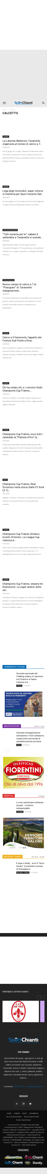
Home (5, 109)
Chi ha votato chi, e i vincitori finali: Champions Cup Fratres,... (23, 389)
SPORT (24, 1113)
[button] (4, 103)
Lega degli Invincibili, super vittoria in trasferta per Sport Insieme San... (23, 192)
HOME (9, 1113)
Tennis (19, 686)
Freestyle (41, 796)
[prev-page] (4, 750)
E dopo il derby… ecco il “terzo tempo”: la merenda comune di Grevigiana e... (30, 866)
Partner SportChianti (23, 1120)
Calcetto (5, 136)
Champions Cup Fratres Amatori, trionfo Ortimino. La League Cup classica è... (21, 537)
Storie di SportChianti (31, 1117)
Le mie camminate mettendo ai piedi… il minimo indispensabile (29, 805)
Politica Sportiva (8, 280)
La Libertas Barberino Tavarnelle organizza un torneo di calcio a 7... (22, 142)
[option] (23, 1013)
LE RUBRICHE (33, 1113)
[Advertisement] (23, 25)
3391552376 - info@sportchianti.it (28, 1086)
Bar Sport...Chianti (38, 857)
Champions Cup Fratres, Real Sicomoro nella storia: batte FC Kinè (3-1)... (23, 487)
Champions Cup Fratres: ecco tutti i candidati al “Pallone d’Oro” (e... (23, 436)
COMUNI (17, 1113)
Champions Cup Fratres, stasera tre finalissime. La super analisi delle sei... (23, 587)
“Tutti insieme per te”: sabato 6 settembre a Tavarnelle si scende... (23, 236)
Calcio (5, 480)
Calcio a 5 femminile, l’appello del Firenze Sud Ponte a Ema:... (22, 339)
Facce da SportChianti (10, 230)
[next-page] (8, 750)
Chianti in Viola (39, 726)
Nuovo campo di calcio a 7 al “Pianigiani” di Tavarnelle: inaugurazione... (19, 287)
